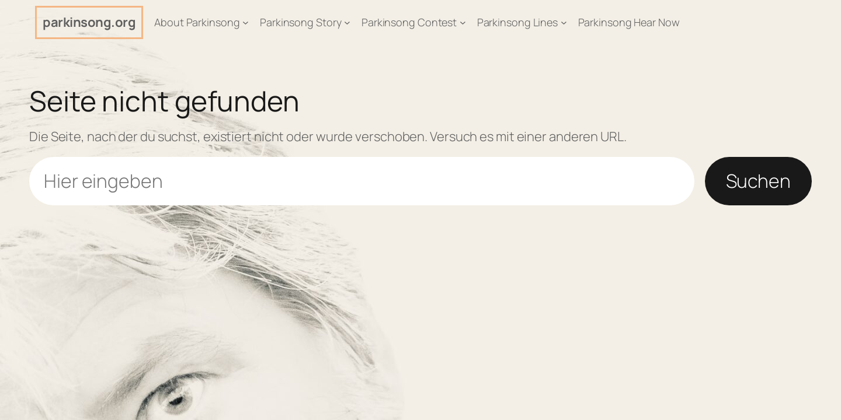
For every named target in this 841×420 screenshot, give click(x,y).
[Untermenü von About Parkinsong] (245, 22)
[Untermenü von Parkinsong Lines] (564, 22)
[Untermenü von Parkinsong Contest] (463, 22)
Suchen (758, 181)
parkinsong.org (89, 22)
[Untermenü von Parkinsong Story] (347, 22)
